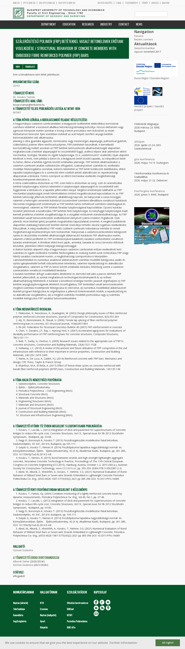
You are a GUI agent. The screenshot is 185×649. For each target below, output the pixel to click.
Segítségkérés (19, 621)
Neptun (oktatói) (20, 603)
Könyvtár (44, 627)
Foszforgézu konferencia (149, 191)
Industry (106, 24)
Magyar (165, 3)
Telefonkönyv (131, 3)
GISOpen (139, 141)
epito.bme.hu (29, 3)
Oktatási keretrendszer (77, 603)
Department (48, 24)
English (155, 3)
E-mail (118, 3)
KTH (42, 603)
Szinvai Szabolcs (23, 550)
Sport (42, 621)
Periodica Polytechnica (77, 621)
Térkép (145, 3)
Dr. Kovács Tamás (24, 97)
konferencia (147, 159)
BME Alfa (71, 627)
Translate (30, 66)
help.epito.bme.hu (66, 3)
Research (88, 24)
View (18, 66)
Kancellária (18, 615)
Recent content (143, 39)
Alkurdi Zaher (21, 561)
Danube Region (159, 78)
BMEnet (70, 609)
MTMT (17, 112)
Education (69, 24)
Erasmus (44, 609)
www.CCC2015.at (66, 468)
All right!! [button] (167, 642)
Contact (124, 24)
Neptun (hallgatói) (48, 615)
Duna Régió (141, 78)
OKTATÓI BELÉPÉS (105, 3)
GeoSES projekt (143, 106)
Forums (138, 36)
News (139, 24)
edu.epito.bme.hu (47, 3)
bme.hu (16, 3)
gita (136, 159)
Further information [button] (123, 643)
